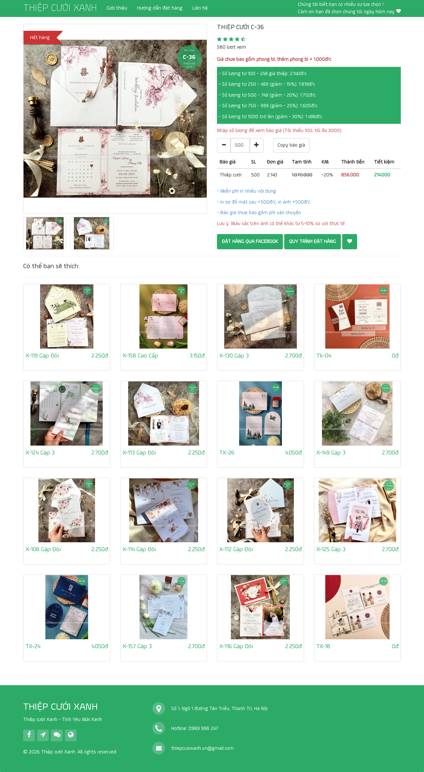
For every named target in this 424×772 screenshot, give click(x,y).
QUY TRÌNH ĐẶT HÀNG (312, 241)
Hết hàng (40, 37)
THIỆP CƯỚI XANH (60, 8)
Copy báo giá (291, 145)
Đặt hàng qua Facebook (250, 241)
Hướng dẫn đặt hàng (160, 8)
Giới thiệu (117, 8)
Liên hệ (200, 8)
